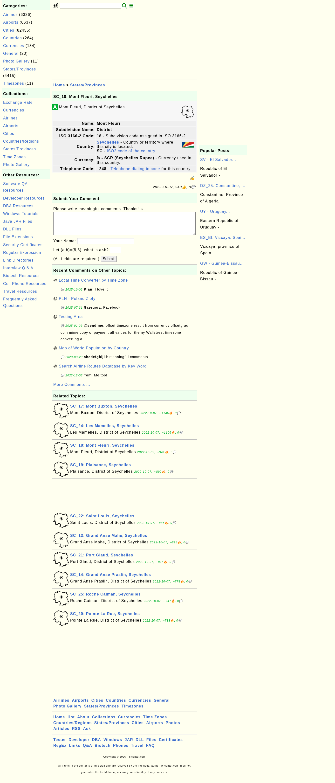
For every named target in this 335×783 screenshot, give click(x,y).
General (11, 53)
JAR (129, 744)
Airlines (10, 15)
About (83, 722)
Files (151, 744)
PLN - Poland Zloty (77, 303)
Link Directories (18, 260)
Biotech (103, 750)
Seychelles (108, 142)
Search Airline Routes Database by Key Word (103, 371)
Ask (87, 733)
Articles (61, 733)
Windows (112, 744)
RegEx (60, 750)
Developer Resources (24, 198)
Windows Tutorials (21, 214)
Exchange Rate (18, 102)
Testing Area (71, 321)
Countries (12, 38)
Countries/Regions (21, 141)
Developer (78, 744)
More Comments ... (71, 389)
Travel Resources (20, 291)
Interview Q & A (18, 268)
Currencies (13, 46)
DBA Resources (18, 206)
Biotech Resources (21, 276)
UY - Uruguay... (215, 211)
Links (74, 750)
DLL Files (12, 229)
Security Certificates (22, 245)
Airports (10, 22)
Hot (71, 722)
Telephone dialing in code (135, 169)
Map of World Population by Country (94, 353)
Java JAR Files (17, 221)
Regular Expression (22, 252)
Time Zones (14, 157)
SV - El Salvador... (218, 160)
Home (59, 85)
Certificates (171, 744)
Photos (173, 728)
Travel (137, 750)
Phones (121, 750)
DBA (96, 744)
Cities (8, 30)
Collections (104, 722)
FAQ (150, 750)
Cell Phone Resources (24, 284)
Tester (59, 744)
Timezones (13, 83)
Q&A (87, 750)
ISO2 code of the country (131, 151)
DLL (140, 744)
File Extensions (18, 237)
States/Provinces (19, 69)
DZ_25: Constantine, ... (223, 186)
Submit (109, 264)
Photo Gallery (16, 61)
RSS (76, 733)
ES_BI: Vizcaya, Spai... (222, 238)
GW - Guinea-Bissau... (222, 263)
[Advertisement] (26, 382)
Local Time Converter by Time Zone (93, 285)
